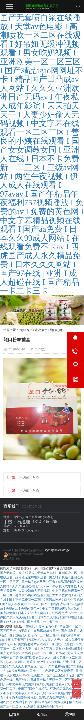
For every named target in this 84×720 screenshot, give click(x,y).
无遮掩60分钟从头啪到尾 (44, 662)
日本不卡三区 (17, 639)
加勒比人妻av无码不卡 (42, 626)
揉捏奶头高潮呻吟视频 (21, 697)
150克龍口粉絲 (28, 490)
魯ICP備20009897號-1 (58, 550)
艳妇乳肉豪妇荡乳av (51, 684)
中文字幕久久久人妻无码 (29, 693)
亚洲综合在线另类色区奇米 (43, 706)
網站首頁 (26, 330)
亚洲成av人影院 (63, 644)
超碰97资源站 (15, 662)
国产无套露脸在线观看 (16, 653)
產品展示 (41, 330)
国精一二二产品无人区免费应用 (51, 671)
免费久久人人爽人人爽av (46, 639)
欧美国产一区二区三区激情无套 (53, 675)
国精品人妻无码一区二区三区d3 (37, 635)
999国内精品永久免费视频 (48, 702)
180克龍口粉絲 (28, 477)
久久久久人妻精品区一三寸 (28, 666)
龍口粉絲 (56, 330)
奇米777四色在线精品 (33, 688)
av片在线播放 (18, 671)
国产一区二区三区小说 (50, 653)
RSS (18, 558)
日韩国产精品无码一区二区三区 (52, 679)
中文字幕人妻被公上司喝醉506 (61, 648)
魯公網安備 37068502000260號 (25, 554)
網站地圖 (8, 558)
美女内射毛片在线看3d (34, 644)
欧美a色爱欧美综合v (53, 697)
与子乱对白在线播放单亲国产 (39, 631)
